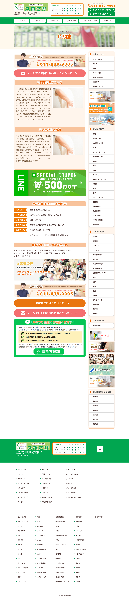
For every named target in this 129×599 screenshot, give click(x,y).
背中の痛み (21, 563)
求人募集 (20, 502)
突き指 (95, 313)
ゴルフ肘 (96, 245)
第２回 (95, 401)
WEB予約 (45, 488)
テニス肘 (96, 250)
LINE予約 (45, 492)
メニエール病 (41, 535)
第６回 (95, 419)
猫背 (57, 540)
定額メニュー (108, 21)
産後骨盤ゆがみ (61, 535)
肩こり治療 (69, 479)
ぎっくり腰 (97, 73)
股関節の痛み (41, 572)
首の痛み (40, 526)
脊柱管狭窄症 (60, 572)
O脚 (57, 526)
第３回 (95, 406)
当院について (39, 21)
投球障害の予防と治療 (73, 497)
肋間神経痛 (97, 211)
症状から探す (22, 517)
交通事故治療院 (47, 502)
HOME (22, 21)
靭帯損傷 (96, 304)
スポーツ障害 (97, 59)
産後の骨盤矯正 (98, 77)
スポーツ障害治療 (72, 474)
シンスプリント (98, 197)
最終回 (95, 424)
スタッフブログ (23, 497)
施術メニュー (55, 21)
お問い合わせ (46, 483)
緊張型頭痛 (21, 531)
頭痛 (94, 170)
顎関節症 (96, 224)
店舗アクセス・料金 (90, 21)
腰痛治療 (69, 483)
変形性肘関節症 (98, 264)
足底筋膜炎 (97, 215)
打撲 (94, 166)
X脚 (57, 531)
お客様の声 (21, 488)
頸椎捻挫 (79, 521)
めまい (39, 540)
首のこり (40, 531)
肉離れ (95, 184)
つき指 (78, 558)
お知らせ (20, 474)
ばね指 (20, 544)
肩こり (95, 64)
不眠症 (78, 568)
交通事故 (96, 82)
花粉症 (78, 572)
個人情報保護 (46, 479)
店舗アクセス (46, 474)
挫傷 (94, 291)
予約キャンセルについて (50, 497)
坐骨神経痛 (97, 206)
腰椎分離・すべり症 (99, 179)
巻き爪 (78, 563)
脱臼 (94, 282)
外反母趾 (96, 175)
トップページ (22, 469)
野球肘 (95, 236)
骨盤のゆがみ (60, 521)
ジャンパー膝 (97, 300)
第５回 (95, 415)
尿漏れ (39, 554)
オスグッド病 (41, 577)
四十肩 (20, 549)
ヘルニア (96, 147)
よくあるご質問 (23, 492)
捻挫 (94, 188)
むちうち (79, 517)
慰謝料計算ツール (99, 86)
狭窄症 (95, 202)
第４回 (95, 410)
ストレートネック (99, 152)
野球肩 (95, 241)
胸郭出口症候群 (23, 568)
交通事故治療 (71, 21)
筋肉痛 (95, 309)
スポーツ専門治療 (23, 483)
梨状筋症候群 (60, 568)
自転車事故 (97, 325)
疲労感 (78, 577)
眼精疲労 (40, 544)
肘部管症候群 (97, 255)
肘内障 (95, 259)
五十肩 (20, 554)
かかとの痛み (41, 558)
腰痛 (94, 68)
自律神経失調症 (98, 157)
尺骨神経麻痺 (97, 268)
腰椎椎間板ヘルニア (99, 273)
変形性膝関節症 (98, 220)
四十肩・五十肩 (98, 143)
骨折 (94, 193)
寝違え (95, 161)
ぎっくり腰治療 (71, 488)
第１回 (95, 397)
